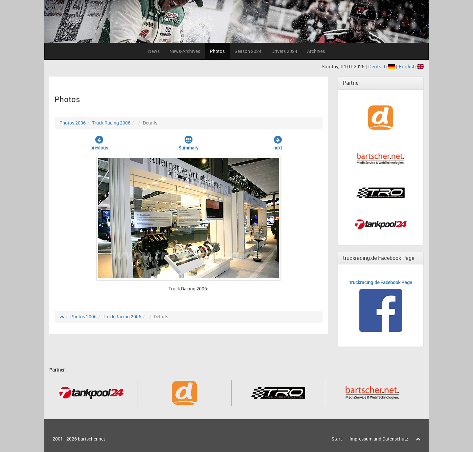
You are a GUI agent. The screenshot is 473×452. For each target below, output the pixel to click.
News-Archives (184, 51)
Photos (217, 51)
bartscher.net (91, 439)
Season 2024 (248, 51)
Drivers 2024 (284, 51)
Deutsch (382, 66)
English (411, 66)
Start (336, 439)
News (154, 51)
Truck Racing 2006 (111, 123)
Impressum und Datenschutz (378, 439)
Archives (316, 51)
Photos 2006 (72, 123)
